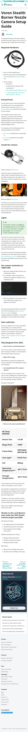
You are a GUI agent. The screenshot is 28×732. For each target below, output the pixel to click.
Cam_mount (7, 133)
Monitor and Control (7, 658)
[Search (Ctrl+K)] (25, 4)
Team (2, 695)
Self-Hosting (4, 671)
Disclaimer (4, 704)
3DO (5, 77)
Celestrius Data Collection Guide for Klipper (13, 335)
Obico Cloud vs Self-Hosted (8, 647)
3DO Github (15, 170)
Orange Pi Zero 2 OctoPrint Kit (9, 684)
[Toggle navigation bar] (2, 5)
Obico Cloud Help (6, 669)
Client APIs (4, 679)
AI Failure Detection (6, 660)
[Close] (27, 1)
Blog (2, 692)
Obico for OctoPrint (6, 642)
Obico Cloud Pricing (6, 649)
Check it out (14, 608)
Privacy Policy (5, 699)
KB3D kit (21, 225)
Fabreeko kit (8, 227)
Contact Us (4, 697)
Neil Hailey (9, 34)
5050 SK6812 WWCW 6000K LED (15, 90)
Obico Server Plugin (6, 676)
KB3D (14, 77)
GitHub (22, 1)
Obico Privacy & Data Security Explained (12, 628)
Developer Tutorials (6, 681)
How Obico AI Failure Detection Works (12, 623)
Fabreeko (20, 77)
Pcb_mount (7, 138)
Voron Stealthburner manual (9, 256)
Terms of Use (5, 702)
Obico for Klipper (6, 645)
